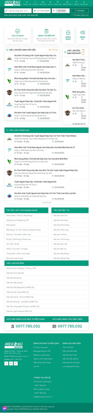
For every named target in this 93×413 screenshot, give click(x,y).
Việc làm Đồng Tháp (61, 259)
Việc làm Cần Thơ (60, 216)
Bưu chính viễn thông (14, 259)
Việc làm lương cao (14, 278)
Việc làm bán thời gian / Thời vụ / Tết (21, 269)
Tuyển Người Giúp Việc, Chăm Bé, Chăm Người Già (35, 102)
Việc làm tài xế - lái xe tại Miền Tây (20, 297)
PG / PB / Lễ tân (12, 244)
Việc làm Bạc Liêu (60, 244)
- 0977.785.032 (39, 386)
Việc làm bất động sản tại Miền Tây (20, 288)
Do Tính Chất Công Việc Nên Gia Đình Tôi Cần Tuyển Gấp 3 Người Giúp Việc (36, 90)
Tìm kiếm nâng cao (80, 15)
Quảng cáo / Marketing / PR (17, 220)
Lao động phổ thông (70, 367)
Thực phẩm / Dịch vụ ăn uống (18, 254)
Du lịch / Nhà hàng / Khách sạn (18, 239)
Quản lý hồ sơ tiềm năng (42, 359)
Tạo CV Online (68, 348)
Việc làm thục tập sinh (15, 273)
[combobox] (44, 11)
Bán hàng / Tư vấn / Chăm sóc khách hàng (23, 230)
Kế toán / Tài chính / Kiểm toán (18, 235)
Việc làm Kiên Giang (61, 225)
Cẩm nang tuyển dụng (42, 363)
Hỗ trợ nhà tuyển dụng (42, 382)
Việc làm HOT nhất (69, 355)
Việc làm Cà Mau (60, 235)
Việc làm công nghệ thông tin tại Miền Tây (23, 307)
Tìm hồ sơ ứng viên (40, 348)
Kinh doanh (10, 225)
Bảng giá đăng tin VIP (41, 351)
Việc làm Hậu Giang (61, 254)
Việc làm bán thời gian (71, 363)
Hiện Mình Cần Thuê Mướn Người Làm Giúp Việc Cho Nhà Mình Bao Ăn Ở (36, 67)
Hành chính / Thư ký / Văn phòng (19, 216)
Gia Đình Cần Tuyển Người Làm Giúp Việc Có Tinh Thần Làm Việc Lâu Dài (36, 113)
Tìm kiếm (80, 11)
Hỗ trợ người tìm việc (41, 390)
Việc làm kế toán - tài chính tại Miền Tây (22, 302)
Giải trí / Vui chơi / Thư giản (17, 249)
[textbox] (44, 11)
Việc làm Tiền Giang (61, 239)
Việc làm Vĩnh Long (60, 230)
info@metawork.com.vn (18, 356)
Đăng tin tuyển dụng (41, 355)
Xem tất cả (53, 50)
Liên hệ (36, 367)
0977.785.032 (28, 326)
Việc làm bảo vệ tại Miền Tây (17, 292)
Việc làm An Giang (60, 220)
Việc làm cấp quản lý (14, 283)
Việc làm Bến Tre (59, 249)
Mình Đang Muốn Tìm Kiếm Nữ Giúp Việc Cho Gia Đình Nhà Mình (36, 79)
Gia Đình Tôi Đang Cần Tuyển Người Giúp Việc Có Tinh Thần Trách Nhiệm (36, 56)
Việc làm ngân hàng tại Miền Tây (19, 311)
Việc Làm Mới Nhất (69, 351)
